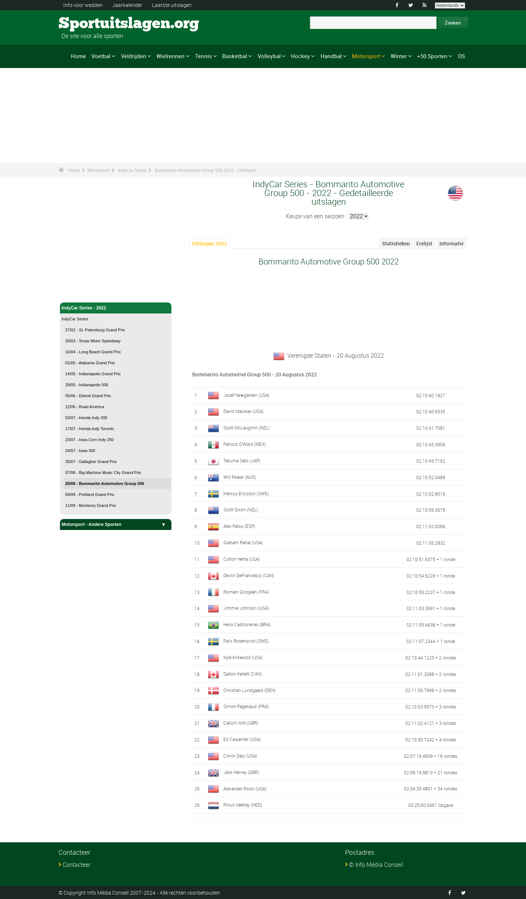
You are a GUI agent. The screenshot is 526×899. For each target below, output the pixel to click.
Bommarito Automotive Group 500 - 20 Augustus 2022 (254, 374)
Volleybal (269, 56)
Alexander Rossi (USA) (244, 788)
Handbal (331, 56)
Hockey (300, 56)
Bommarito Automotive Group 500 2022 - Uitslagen (206, 170)
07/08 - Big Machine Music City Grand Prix (103, 472)
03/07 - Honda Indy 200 (86, 417)
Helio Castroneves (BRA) (246, 624)
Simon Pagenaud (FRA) (246, 706)
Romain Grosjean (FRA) (246, 592)
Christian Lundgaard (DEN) (249, 690)
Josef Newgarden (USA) (246, 395)
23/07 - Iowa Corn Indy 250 (89, 439)
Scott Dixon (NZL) (240, 509)
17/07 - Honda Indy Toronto (89, 428)
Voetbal (100, 56)
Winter (399, 56)
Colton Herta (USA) (241, 559)
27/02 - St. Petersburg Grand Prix (95, 330)
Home (78, 56)
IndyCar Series (132, 170)
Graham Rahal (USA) (243, 542)
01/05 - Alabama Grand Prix (90, 363)
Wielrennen (170, 56)
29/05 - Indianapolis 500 (86, 385)
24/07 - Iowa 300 (80, 450)
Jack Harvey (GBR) (241, 772)
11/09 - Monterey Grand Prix (90, 505)
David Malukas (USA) (243, 411)
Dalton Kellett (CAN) (242, 674)
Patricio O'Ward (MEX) (244, 444)
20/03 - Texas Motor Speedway (93, 341)
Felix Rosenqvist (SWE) (246, 641)
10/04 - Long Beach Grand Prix (93, 352)
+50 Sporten (432, 56)
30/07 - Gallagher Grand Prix (91, 461)
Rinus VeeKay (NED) (242, 805)
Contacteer (76, 865)
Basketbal (234, 56)
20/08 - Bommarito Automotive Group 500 (104, 483)
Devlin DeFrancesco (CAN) (248, 575)
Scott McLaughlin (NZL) (246, 427)
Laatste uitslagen (172, 4)
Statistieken (396, 243)
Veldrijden (133, 56)
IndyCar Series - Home (85, 292)
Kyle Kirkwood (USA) (243, 657)
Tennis (203, 56)
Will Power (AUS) (239, 477)
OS (461, 56)
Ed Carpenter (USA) (242, 739)
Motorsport (366, 56)
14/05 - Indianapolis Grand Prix (93, 374)
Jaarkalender (127, 4)
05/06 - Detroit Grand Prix (88, 396)
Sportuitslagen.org (86, 23)
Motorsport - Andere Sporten (116, 524)
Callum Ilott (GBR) (240, 723)
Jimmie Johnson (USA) (246, 608)
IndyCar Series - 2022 (116, 307)
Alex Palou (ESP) (239, 526)
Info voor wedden (83, 4)
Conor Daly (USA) (240, 756)
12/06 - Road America (84, 407)
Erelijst (424, 243)
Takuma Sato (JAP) (241, 460)
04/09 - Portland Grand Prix (89, 494)
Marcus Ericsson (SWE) (246, 493)
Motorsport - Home (81, 280)
